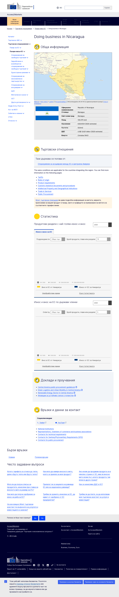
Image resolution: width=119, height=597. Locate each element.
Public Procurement (45, 194)
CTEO (96, 21)
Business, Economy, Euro (70, 547)
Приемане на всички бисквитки (70, 582)
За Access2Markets (95, 530)
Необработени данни (51, 293)
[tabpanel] (73, 266)
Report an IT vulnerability (16, 569)
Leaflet (51, 101)
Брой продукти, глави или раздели (81, 239)
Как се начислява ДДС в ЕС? (91, 484)
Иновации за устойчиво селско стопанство (56, 396)
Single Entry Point (67, 21)
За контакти (61, 565)
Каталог (27, 21)
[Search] (107, 8)
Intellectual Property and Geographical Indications (57, 188)
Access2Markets (13, 526)
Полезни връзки (41, 457)
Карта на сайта (94, 534)
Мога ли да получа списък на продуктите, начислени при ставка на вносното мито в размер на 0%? (22, 487)
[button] (70, 77)
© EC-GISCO (44, 101)
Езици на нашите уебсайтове (40, 569)
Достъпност (11, 573)
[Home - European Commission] (21, 560)
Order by (46, 312)
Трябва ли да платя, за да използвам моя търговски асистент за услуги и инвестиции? (94, 497)
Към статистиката (86, 293)
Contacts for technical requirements (52, 434)
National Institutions (46, 429)
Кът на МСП (76, 21)
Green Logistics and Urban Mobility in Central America (59, 390)
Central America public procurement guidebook (56, 387)
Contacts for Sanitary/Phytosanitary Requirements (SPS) (60, 437)
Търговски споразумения (52, 21)
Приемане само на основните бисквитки (99, 582)
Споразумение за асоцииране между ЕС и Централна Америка (64, 164)
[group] (73, 76)
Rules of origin (43, 180)
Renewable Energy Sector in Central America (55, 393)
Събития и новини (86, 21)
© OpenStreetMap (61, 101)
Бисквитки (59, 569)
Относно (105, 21)
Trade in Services (44, 191)
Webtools (36, 101)
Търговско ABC (38, 21)
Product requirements (46, 183)
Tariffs (40, 177)
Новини (12, 457)
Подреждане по (43, 239)
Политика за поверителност (77, 569)
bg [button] (59, 8)
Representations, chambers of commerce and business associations (64, 432)
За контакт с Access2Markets (72, 530)
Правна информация (99, 569)
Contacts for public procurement (51, 440)
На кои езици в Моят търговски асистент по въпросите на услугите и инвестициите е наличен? (22, 507)
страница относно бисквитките (28, 584)
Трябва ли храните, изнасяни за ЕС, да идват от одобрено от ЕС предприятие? (59, 497)
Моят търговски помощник (15, 21)
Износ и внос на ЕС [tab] (44, 232)
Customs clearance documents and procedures (56, 186)
